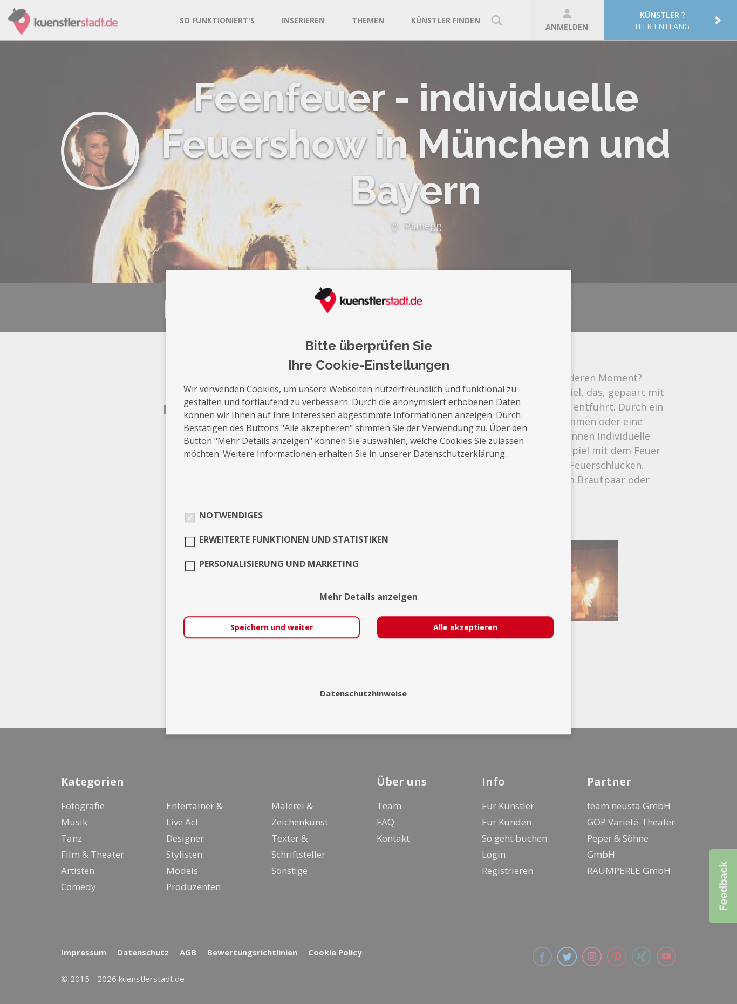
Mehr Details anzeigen (368, 597)
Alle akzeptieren (465, 627)
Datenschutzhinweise (363, 693)
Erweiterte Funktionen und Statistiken (293, 539)
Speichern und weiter (271, 627)
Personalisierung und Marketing (279, 564)
